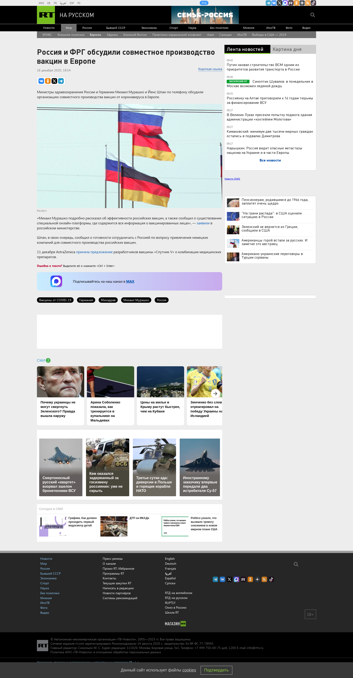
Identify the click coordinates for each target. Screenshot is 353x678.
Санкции (225, 34)
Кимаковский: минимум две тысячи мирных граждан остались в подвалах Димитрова (270, 133)
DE (48, 3)
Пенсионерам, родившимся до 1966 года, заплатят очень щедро (275, 201)
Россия (87, 28)
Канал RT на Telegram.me (268, 3)
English (170, 558)
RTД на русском (176, 598)
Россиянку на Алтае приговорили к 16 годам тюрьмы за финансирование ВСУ (270, 100)
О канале (109, 563)
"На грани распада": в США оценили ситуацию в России (272, 214)
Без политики (219, 28)
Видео (306, 28)
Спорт (174, 28)
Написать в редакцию (118, 588)
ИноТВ (270, 28)
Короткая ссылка (210, 69)
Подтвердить (216, 670)
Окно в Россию (175, 607)
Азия (210, 34)
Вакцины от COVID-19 (55, 300)
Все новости (270, 160)
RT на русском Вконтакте (274, 3)
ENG (41, 3)
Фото (289, 28)
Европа (95, 34)
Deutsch (170, 563)
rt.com (79, 643)
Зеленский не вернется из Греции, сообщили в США (270, 228)
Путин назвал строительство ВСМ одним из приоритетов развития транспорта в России (263, 66)
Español (170, 578)
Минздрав (108, 300)
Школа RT (172, 612)
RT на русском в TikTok (313, 3)
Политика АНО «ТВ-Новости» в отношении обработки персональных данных (105, 652)
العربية (63, 3)
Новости (49, 28)
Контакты (109, 578)
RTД (204, 3)
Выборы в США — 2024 (269, 34)
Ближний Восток (135, 34)
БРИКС (47, 34)
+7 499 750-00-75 (207, 648)
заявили (203, 223)
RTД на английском (178, 593)
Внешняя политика (71, 34)
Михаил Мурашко (136, 300)
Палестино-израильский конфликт (176, 34)
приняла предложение (94, 251)
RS (78, 3)
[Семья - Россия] (205, 15)
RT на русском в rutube (291, 3)
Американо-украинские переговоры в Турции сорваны (272, 255)
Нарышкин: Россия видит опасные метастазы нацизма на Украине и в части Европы (264, 150)
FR (55, 3)
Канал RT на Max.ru (285, 3)
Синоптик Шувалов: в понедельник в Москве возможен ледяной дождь (270, 83)
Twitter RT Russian (279, 3)
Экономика (149, 28)
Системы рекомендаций (120, 598)
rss (307, 3)
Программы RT (113, 573)
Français (170, 568)
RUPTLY (170, 603)
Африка (112, 34)
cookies (189, 670)
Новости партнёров (117, 593)
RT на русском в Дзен (302, 3)
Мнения (248, 28)
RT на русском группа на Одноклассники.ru (296, 3)
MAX (130, 281)
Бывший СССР (115, 28)
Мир (69, 28)
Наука (192, 28)
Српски (170, 583)
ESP (72, 3)
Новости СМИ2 (232, 178)
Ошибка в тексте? (49, 266)
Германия (86, 300)
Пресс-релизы (113, 558)
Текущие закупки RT (117, 583)
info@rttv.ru (255, 648)
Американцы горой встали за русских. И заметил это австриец (275, 242)
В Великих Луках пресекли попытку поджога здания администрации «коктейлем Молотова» (269, 116)
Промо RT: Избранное (118, 568)
